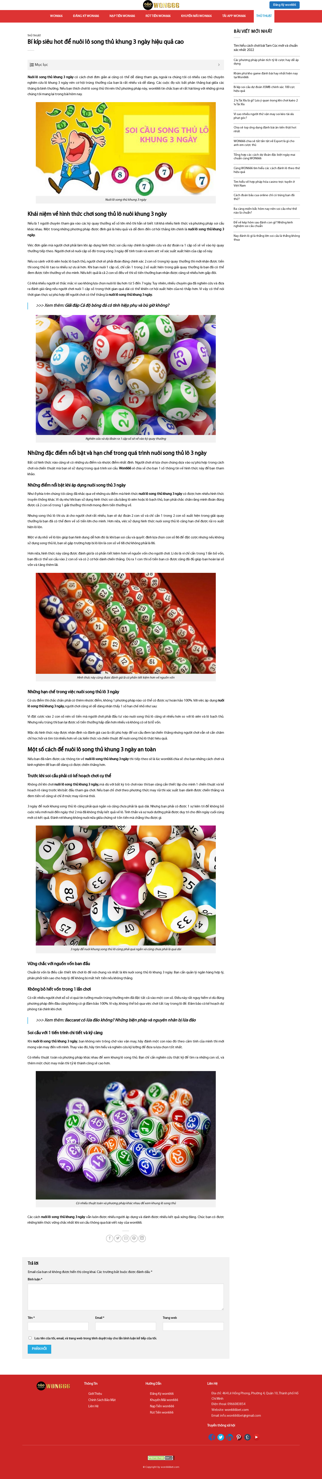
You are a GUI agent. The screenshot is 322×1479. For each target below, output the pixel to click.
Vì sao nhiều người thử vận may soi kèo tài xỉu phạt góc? (264, 116)
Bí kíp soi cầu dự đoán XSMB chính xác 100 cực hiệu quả (264, 89)
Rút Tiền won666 (158, 16)
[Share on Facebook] (109, 1238)
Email (99, 1318)
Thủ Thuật (264, 16)
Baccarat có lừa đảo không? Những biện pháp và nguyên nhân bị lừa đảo (130, 1020)
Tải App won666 (234, 16)
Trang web (170, 1318)
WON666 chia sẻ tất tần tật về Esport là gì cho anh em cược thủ (264, 143)
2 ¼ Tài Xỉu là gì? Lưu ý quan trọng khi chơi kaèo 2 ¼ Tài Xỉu (266, 102)
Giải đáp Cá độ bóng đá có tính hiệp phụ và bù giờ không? (117, 306)
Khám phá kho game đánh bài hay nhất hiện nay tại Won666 (266, 75)
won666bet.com (237, 1410)
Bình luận (35, 1279)
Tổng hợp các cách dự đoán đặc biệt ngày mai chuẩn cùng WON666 (264, 156)
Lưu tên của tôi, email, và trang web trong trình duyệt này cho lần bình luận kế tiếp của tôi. (95, 1338)
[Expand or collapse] (219, 65)
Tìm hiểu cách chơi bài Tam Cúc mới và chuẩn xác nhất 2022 (266, 48)
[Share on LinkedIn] (142, 1238)
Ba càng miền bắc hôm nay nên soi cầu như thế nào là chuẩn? (265, 210)
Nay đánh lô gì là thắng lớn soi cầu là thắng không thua (267, 238)
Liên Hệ (93, 1406)
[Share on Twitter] (117, 1238)
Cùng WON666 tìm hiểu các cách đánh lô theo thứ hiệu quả (267, 170)
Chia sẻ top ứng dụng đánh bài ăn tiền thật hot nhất (265, 129)
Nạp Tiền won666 (122, 16)
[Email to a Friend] (125, 1238)
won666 (56, 16)
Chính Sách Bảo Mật (102, 1400)
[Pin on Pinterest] (134, 1238)
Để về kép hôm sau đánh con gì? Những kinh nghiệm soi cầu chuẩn (263, 224)
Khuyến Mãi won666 (196, 16)
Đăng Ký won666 (86, 16)
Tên (31, 1318)
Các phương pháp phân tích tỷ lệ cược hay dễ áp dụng (266, 62)
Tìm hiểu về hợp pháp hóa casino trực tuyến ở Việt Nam (264, 183)
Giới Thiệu (95, 1394)
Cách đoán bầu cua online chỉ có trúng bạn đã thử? (264, 197)
